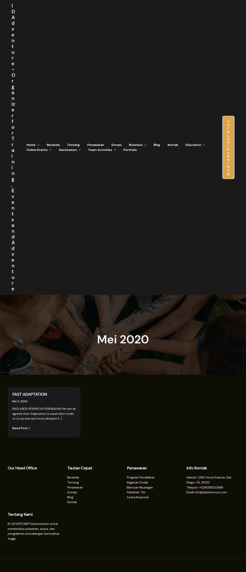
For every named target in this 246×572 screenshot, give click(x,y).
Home (32, 144)
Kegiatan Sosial (137, 482)
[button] (37, 144)
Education (184, 144)
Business (131, 144)
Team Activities (99, 149)
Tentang (70, 145)
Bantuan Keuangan (140, 487)
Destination (68, 149)
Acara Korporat (138, 497)
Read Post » (21, 428)
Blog (148, 145)
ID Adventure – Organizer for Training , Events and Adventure (13, 147)
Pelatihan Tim (136, 492)
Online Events (38, 149)
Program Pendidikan (141, 477)
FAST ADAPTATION (29, 394)
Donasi (111, 145)
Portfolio (125, 150)
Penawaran (91, 145)
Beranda (51, 145)
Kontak (163, 145)
